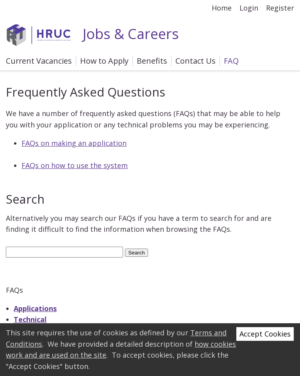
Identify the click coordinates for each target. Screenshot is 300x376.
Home (222, 8)
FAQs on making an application (74, 143)
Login (248, 8)
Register (280, 8)
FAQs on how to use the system (74, 165)
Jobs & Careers (92, 33)
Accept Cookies (265, 333)
